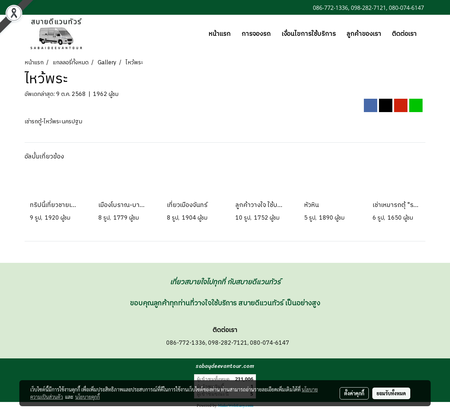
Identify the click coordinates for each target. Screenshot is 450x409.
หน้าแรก (219, 34)
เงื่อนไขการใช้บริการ (309, 34)
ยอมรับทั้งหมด (391, 393)
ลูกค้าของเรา (364, 34)
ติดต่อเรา (404, 34)
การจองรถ (256, 34)
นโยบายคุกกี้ (87, 397)
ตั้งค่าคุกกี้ (354, 393)
